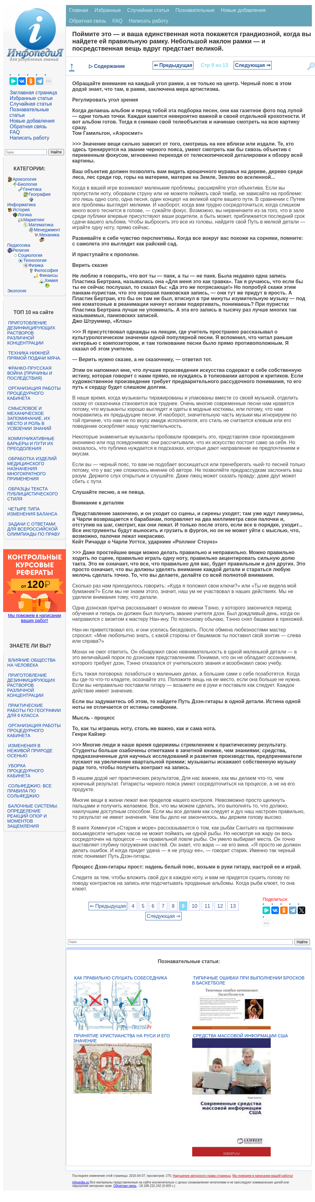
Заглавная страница (33, 92)
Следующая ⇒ (252, 65)
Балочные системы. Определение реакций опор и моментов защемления (32, 816)
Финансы (48, 275)
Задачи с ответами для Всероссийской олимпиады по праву (33, 529)
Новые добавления (32, 121)
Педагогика (18, 245)
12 (220, 906)
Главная (78, 10)
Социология (30, 255)
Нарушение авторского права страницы (202, 1175)
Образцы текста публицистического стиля (32, 493)
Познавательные (195, 10)
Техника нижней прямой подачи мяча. (34, 355)
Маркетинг (34, 219)
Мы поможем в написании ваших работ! (34, 618)
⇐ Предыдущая (173, 65)
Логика (25, 214)
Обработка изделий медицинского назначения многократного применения (32, 468)
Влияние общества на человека (31, 663)
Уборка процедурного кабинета (25, 770)
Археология (24, 179)
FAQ (15, 132)
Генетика (32, 189)
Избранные (108, 10)
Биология (27, 184)
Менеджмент (47, 229)
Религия (21, 250)
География (40, 194)
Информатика (21, 204)
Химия (51, 280)
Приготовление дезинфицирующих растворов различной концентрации (31, 332)
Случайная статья (31, 104)
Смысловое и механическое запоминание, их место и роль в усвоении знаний (29, 418)
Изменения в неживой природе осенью (29, 750)
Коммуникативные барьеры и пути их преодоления (30, 443)
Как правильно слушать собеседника (120, 977)
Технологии (34, 260)
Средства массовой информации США (240, 1035)
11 (207, 906)
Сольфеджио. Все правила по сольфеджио (29, 790)
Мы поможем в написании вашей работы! (262, 1175)
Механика (49, 234)
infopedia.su (80, 1182)
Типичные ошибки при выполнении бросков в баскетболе (248, 980)
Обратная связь (28, 126)
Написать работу (29, 138)
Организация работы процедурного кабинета (34, 393)
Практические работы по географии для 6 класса (34, 710)
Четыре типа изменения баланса (32, 511)
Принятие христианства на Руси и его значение (121, 1038)
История (21, 209)
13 (233, 906)
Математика (41, 224)
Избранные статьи (31, 98)
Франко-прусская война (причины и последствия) (29, 373)
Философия (46, 270)
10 (194, 906)
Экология (16, 290)
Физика (36, 265)
